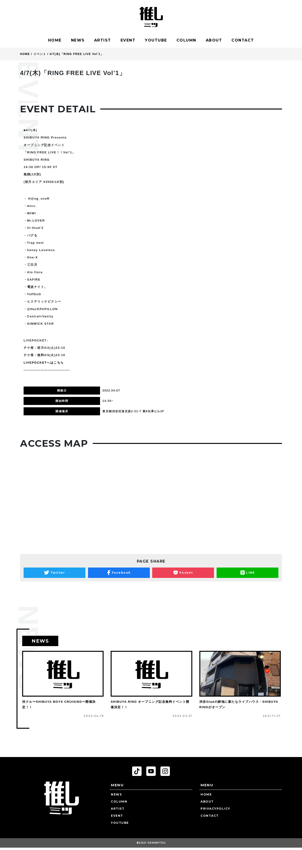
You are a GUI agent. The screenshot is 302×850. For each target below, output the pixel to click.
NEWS (78, 40)
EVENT (128, 40)
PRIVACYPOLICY (215, 808)
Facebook (119, 572)
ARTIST (102, 40)
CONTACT (242, 40)
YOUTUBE (156, 40)
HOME (55, 40)
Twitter (54, 572)
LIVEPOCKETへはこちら (44, 362)
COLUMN (186, 40)
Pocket (183, 572)
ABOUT (214, 40)
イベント (40, 54)
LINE (247, 572)
